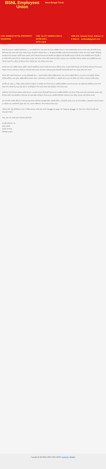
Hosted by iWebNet (68, 457)
